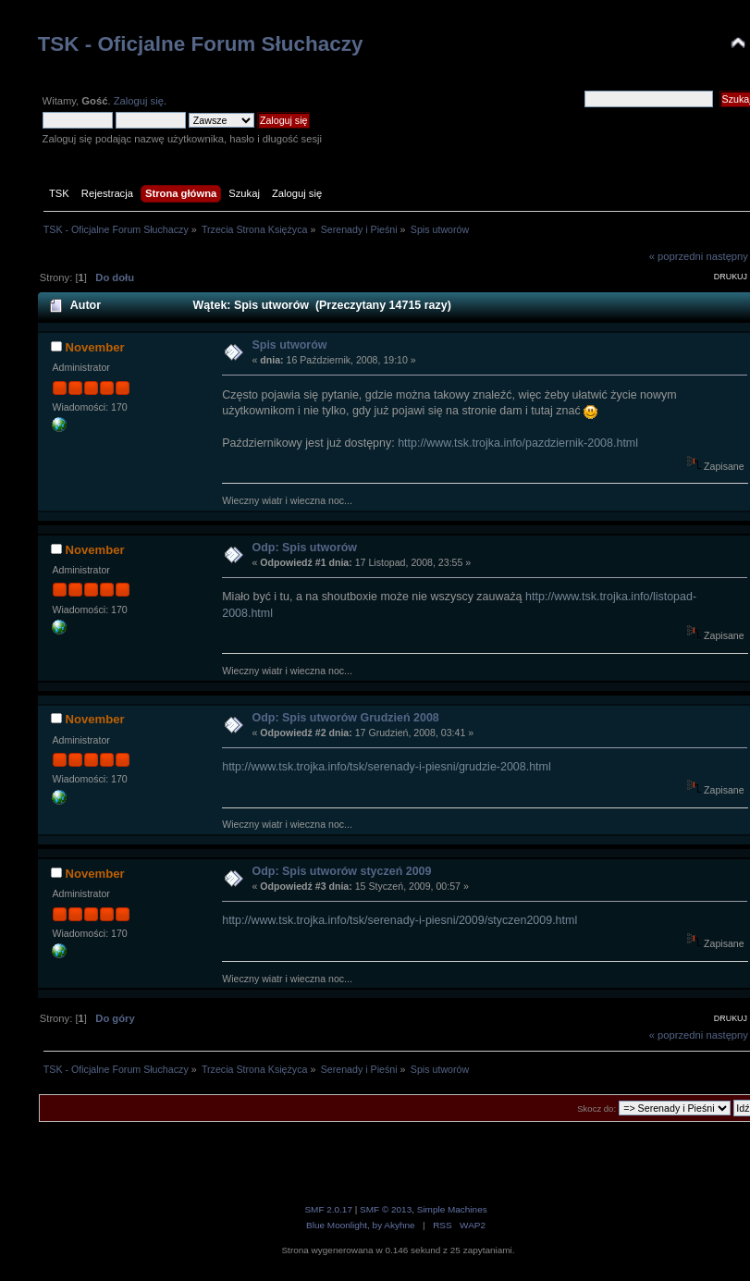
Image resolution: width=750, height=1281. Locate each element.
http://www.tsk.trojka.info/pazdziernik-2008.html (518, 443)
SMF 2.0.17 (328, 1209)
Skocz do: (596, 1108)
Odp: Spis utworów (304, 547)
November (95, 347)
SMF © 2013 (386, 1209)
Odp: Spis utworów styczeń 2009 (341, 871)
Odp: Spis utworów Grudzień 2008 (345, 717)
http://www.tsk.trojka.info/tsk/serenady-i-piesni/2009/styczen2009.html (399, 920)
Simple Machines (452, 1209)
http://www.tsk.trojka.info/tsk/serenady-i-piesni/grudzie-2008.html (386, 766)
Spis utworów (289, 345)
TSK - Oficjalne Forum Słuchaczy (200, 43)
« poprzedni (676, 256)
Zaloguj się (139, 100)
